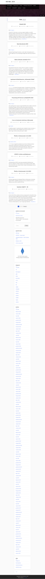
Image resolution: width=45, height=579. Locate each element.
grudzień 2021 (18, 415)
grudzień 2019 (18, 462)
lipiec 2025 (18, 331)
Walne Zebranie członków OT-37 (22, 59)
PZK (16, 282)
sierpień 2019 (18, 471)
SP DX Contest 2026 (19, 243)
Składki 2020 (22, 24)
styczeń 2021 (18, 439)
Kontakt (24, 7)
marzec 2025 (18, 339)
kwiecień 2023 (18, 387)
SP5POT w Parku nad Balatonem (22, 154)
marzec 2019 (18, 482)
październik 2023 (19, 374)
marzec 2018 (18, 501)
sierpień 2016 (18, 542)
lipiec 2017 (18, 518)
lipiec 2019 (18, 473)
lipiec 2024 (18, 354)
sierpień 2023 (18, 378)
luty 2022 (17, 411)
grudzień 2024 (18, 346)
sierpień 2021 (18, 423)
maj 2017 (17, 523)
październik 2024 (19, 348)
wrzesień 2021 (18, 421)
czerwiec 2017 (18, 521)
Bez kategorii (12, 30)
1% (16, 269)
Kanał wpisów (18, 563)
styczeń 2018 (18, 505)
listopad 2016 (18, 536)
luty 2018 (17, 503)
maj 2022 (17, 404)
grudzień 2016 (18, 534)
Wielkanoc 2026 (18, 241)
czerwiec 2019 (18, 475)
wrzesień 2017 (18, 514)
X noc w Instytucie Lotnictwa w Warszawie (22, 120)
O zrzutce (17, 213)
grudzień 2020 (18, 441)
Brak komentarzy (31, 26)
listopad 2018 (18, 490)
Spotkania (19, 7)
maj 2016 (17, 549)
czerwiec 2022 (18, 402)
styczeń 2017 (18, 531)
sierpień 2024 (18, 352)
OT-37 (17, 280)
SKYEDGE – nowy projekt (20, 235)
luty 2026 (17, 316)
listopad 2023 (18, 372)
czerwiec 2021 (18, 428)
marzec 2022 (18, 408)
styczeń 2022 (18, 413)
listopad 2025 (18, 322)
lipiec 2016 (18, 544)
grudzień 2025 (18, 320)
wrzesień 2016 (18, 540)
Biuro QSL (9, 7)
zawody (17, 302)
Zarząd (21, 5)
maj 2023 (17, 385)
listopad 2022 (18, 395)
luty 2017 (17, 529)
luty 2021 (17, 436)
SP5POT (14, 141)
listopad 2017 (18, 510)
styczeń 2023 (18, 391)
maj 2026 (17, 309)
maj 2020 (17, 452)
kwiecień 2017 (18, 525)
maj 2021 (17, 430)
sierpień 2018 (18, 493)
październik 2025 (19, 324)
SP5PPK (17, 295)
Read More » (24, 39)
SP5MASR (11, 126)
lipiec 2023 (18, 380)
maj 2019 (17, 477)
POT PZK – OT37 (10, 1)
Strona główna (9, 5)
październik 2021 (19, 419)
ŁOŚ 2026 (17, 233)
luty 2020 (17, 458)
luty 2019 (17, 484)
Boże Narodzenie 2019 (22, 44)
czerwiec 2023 (18, 382)
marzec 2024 (18, 363)
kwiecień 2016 (18, 551)
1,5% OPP (17, 267)
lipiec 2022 (18, 400)
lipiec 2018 (18, 495)
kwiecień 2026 (18, 311)
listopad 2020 (18, 443)
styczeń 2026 (18, 318)
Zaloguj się (18, 560)
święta (17, 299)
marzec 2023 (18, 389)
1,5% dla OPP (14, 7)
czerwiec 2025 (18, 333)
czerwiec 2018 (18, 497)
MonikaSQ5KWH (23, 26)
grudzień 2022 (18, 393)
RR (16, 284)
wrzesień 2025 (18, 326)
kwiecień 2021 (18, 432)
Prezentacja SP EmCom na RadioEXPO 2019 (22, 97)
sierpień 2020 (18, 447)
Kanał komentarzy (19, 565)
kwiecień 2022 (18, 406)
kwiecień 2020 (18, 454)
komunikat (18, 278)
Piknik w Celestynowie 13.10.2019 (22, 136)
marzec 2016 (18, 553)
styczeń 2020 (18, 460)
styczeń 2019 (18, 486)
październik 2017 (19, 512)
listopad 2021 (18, 417)
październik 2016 (19, 538)
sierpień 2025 (18, 329)
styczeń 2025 (18, 344)
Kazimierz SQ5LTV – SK (22, 187)
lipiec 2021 (18, 426)
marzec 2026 (18, 313)
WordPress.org (18, 567)
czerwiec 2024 (18, 357)
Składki (34, 5)
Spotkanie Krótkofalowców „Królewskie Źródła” (23, 79)
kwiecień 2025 (18, 337)
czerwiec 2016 (18, 546)
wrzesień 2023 (18, 376)
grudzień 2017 (18, 508)
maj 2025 (17, 335)
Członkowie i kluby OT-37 (27, 5)
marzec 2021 (18, 434)
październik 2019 (19, 467)
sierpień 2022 (18, 398)
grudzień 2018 (18, 488)
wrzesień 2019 (18, 469)
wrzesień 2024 (18, 350)
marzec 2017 (18, 527)
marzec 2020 (18, 456)
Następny (25, 206)
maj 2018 (17, 499)
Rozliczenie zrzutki (19, 215)
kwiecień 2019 (18, 480)
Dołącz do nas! (15, 5)
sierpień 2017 (18, 516)
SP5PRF (17, 297)
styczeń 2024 (18, 367)
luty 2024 (17, 365)
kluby (17, 276)
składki (17, 287)
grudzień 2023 (18, 370)
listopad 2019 (18, 464)
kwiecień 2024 (18, 361)
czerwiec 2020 (18, 449)
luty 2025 (17, 341)
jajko (16, 274)
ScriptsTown (25, 577)
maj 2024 (17, 359)
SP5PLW (17, 291)
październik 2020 (19, 445)
